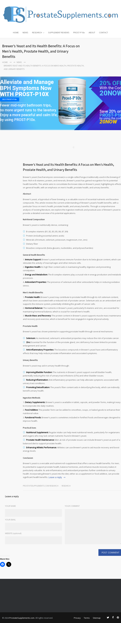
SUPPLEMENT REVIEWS (58, 32)
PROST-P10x (79, 32)
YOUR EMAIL (10, 519)
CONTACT (103, 32)
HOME (16, 32)
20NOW (108, 121)
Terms (87, 617)
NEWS (25, 32)
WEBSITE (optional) (13, 533)
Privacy (77, 617)
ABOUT (92, 32)
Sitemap (97, 617)
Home (5, 62)
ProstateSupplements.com (21, 617)
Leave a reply (55, 477)
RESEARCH (37, 32)
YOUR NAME (10, 506)
